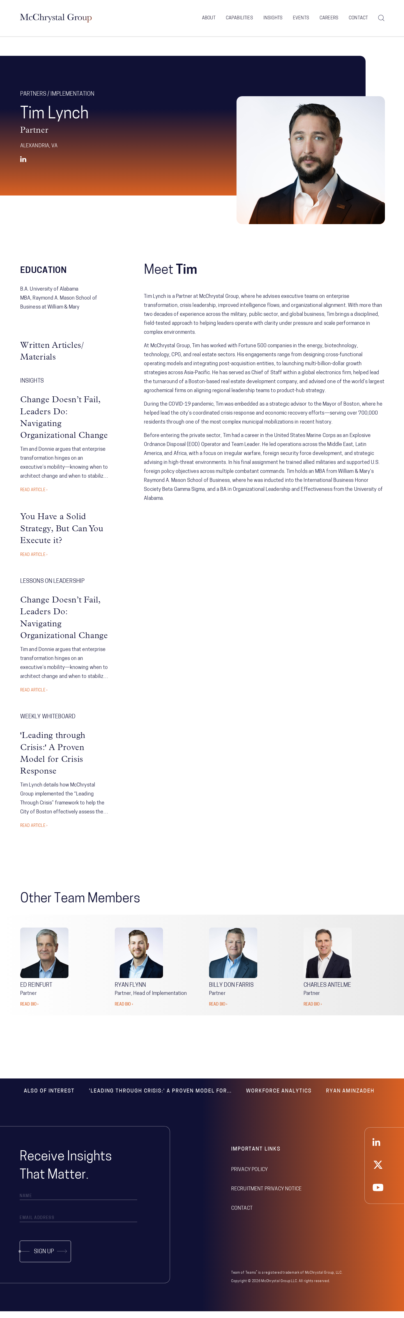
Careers (329, 19)
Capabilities (239, 19)
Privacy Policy (249, 1176)
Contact (358, 19)
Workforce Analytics (278, 1098)
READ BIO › (29, 1011)
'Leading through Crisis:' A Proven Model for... (160, 1098)
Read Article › (33, 497)
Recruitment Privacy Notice (266, 1196)
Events (301, 19)
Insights (273, 19)
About (208, 19)
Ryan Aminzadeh (350, 1098)
